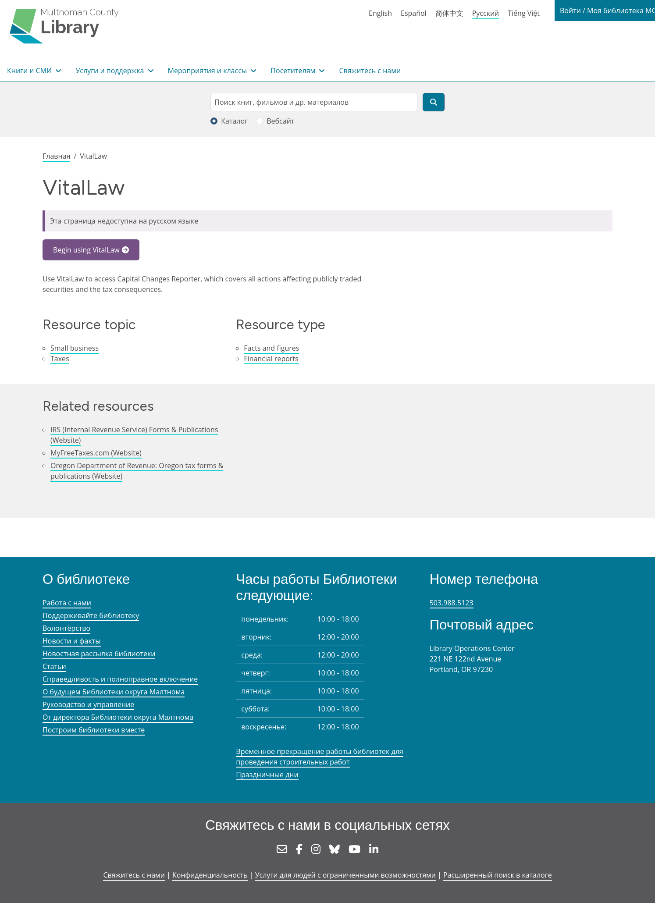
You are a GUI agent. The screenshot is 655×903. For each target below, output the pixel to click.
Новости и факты (72, 641)
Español (414, 13)
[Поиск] (434, 102)
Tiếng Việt (524, 13)
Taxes (59, 358)
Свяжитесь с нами (370, 70)
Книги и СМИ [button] (30, 70)
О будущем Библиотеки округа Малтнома (114, 692)
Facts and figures (271, 348)
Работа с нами (67, 603)
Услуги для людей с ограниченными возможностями (345, 875)
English (380, 13)
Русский (485, 13)
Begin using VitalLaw (86, 250)
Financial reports (271, 358)
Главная (56, 156)
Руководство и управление (88, 704)
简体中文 (449, 13)
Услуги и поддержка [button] (110, 70)
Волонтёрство (66, 628)
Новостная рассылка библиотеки (99, 653)
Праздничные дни (267, 774)
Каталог (234, 121)
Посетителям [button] (294, 70)
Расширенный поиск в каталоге (497, 875)
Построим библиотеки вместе (94, 730)
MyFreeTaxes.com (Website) (96, 453)
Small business (74, 348)
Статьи (54, 666)
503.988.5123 (451, 603)
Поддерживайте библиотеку (91, 615)
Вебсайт (280, 121)
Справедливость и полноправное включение (120, 679)
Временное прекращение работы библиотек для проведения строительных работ (319, 757)
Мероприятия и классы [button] (208, 70)
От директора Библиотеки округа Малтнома (118, 717)
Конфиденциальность (209, 875)
